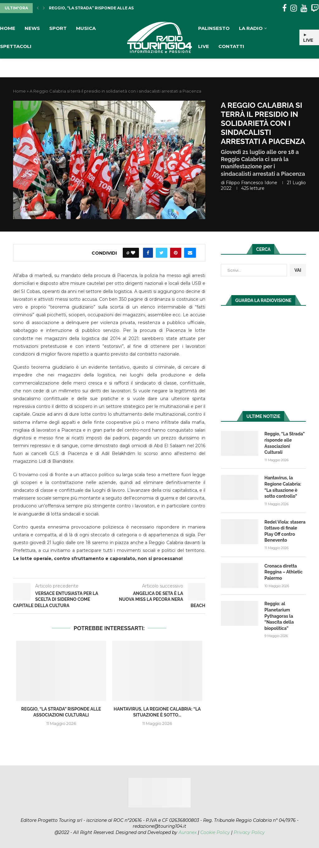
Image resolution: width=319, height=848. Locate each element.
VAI (297, 270)
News (32, 28)
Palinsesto (214, 28)
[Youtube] (303, 8)
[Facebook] (284, 8)
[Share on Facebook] (148, 253)
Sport (58, 28)
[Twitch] (315, 8)
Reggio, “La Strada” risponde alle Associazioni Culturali (116, 8)
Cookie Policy (215, 832)
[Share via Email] (190, 253)
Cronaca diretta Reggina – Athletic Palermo (283, 572)
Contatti (231, 46)
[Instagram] (293, 8)
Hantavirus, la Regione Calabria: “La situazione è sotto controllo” (282, 487)
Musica (86, 28)
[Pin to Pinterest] (175, 253)
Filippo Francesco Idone (251, 182)
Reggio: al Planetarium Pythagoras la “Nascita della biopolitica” (279, 615)
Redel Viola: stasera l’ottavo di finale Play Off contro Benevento (285, 531)
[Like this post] (133, 253)
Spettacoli (15, 46)
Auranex (188, 832)
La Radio (251, 28)
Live (203, 46)
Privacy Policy (249, 832)
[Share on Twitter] (161, 253)
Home (7, 28)
